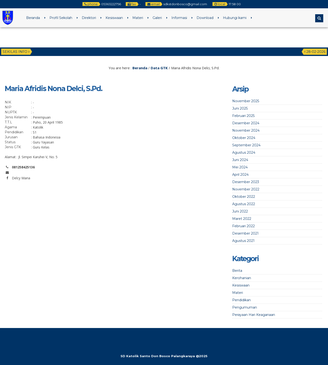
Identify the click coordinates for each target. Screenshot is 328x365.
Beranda (33, 18)
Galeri (157, 18)
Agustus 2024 (243, 152)
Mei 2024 (240, 167)
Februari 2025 (243, 116)
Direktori (89, 18)
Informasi (179, 18)
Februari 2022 (243, 226)
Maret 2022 (241, 219)
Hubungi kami (234, 18)
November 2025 (245, 101)
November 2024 (246, 130)
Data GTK (159, 67)
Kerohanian (241, 278)
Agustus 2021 (243, 241)
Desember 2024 (245, 123)
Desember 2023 (245, 182)
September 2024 (246, 145)
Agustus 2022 (243, 204)
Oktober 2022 (243, 196)
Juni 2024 (240, 160)
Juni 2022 (240, 211)
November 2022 (245, 189)
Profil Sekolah (60, 18)
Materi (137, 18)
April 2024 (240, 174)
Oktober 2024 (243, 138)
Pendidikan (241, 300)
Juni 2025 (240, 108)
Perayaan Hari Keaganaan (253, 315)
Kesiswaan (114, 18)
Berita (237, 270)
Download (205, 18)
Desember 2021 (245, 233)
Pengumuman (244, 307)
